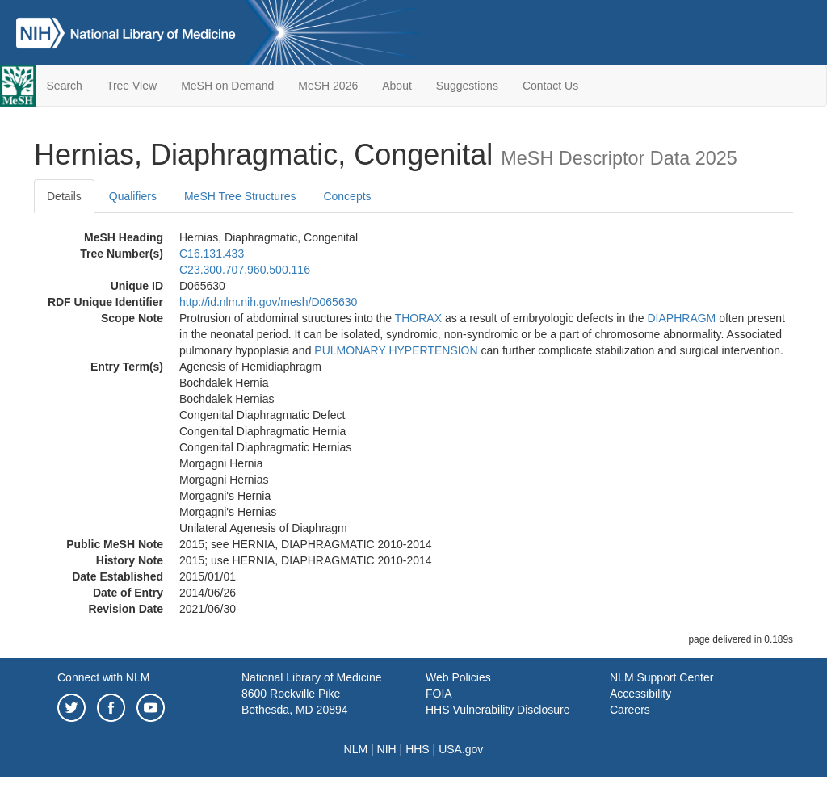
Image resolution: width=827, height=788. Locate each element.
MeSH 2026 (328, 85)
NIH (387, 749)
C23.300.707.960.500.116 (244, 269)
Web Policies (458, 677)
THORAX (418, 318)
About (397, 85)
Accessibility (640, 693)
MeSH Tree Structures (240, 196)
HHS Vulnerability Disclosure (497, 709)
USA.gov (461, 749)
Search (64, 85)
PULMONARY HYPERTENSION (395, 350)
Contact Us (550, 85)
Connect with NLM (103, 677)
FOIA (439, 693)
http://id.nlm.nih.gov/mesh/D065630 (268, 302)
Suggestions (467, 85)
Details (64, 196)
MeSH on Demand (227, 85)
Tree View (132, 85)
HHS (417, 749)
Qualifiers (133, 196)
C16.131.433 (211, 253)
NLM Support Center (661, 677)
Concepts (347, 196)
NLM (356, 749)
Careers (630, 709)
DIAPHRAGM (681, 318)
